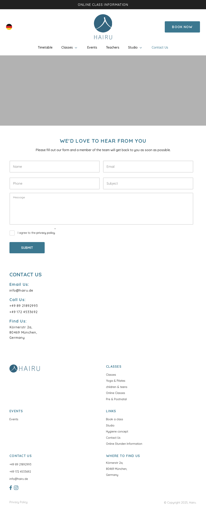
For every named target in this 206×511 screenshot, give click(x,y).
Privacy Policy (18, 502)
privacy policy (45, 233)
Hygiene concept (117, 431)
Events (92, 47)
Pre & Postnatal (116, 399)
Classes (69, 47)
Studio (135, 47)
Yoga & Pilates (115, 381)
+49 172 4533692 (20, 471)
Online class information (103, 5)
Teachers (112, 47)
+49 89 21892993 (20, 464)
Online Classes (115, 393)
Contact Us (160, 47)
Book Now (182, 27)
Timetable (45, 47)
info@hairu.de (18, 479)
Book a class (114, 419)
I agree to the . (37, 233)
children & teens (116, 387)
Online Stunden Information (124, 444)
